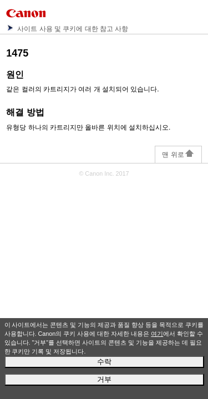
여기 (157, 333)
